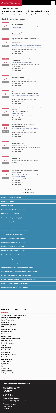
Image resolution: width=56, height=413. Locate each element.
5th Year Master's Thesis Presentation (13, 315)
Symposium (5, 364)
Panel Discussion (7, 341)
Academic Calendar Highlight (10, 318)
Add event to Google (17, 32)
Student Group (6, 361)
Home (4, 8)
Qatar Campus (7, 406)
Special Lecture (6, 357)
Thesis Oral (5, 368)
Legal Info (6, 409)
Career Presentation (7, 320)
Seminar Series (6, 347)
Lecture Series (6, 336)
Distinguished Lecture (8, 329)
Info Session (5, 334)
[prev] (2, 190)
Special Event (5, 352)
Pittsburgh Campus (9, 404)
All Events (4, 312)
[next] (54, 190)
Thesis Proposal (6, 370)
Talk (2, 366)
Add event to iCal (16, 33)
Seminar (4, 345)
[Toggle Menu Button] (53, 3)
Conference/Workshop (8, 324)
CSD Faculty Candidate (8, 327)
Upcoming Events (12, 8)
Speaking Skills (6, 350)
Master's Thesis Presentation (10, 338)
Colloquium (5, 322)
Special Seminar (6, 359)
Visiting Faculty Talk (7, 373)
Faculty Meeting (6, 331)
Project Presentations (8, 343)
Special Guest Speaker (8, 354)
